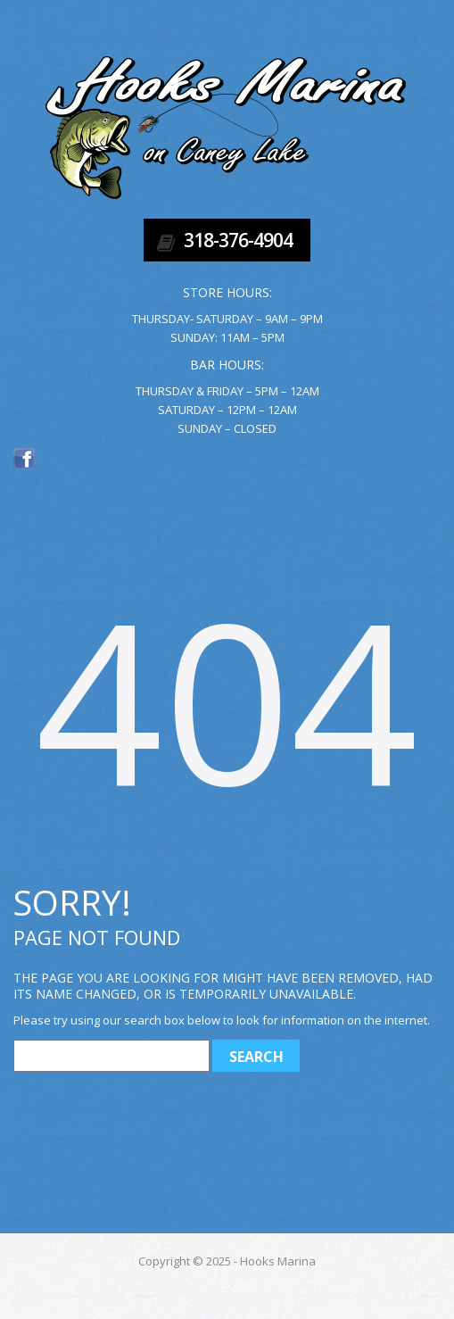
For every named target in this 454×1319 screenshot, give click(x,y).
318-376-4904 (238, 240)
